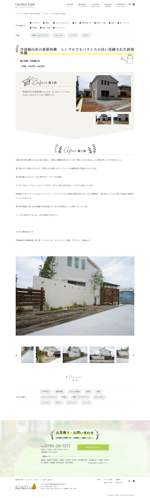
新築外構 (59, 391)
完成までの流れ (108, 482)
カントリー (72, 402)
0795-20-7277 (57, 445)
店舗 (98, 391)
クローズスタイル (49, 397)
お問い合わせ (119, 482)
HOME (98, 479)
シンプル (45, 402)
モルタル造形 (75, 391)
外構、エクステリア (80, 397)
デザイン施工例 (24, 13)
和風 (64, 397)
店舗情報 (118, 479)
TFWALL (45, 391)
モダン (58, 402)
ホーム (17, 13)
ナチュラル (99, 397)
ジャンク (86, 402)
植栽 (88, 391)
